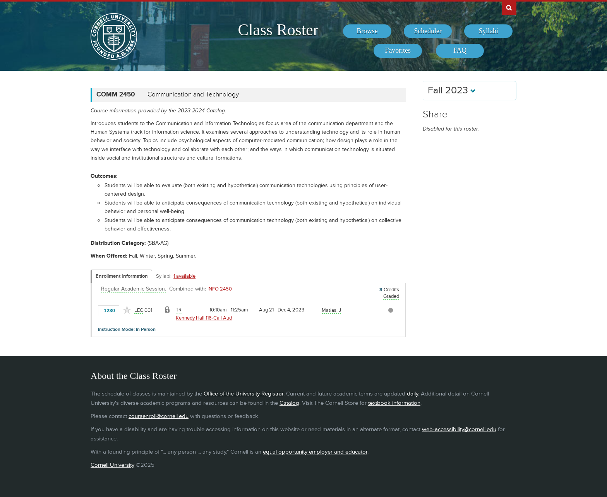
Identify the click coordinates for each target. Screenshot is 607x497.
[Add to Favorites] (127, 310)
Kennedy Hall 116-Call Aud (204, 318)
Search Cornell (509, 7)
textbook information (394, 403)
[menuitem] (367, 31)
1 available (184, 276)
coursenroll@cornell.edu (159, 416)
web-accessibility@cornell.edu (459, 429)
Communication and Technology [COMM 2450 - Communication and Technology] (193, 94)
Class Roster (278, 30)
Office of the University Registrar (243, 393)
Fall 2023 (452, 90)
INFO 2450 (219, 289)
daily (412, 393)
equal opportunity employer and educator (315, 452)
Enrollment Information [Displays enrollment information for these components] (122, 276)
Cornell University (112, 465)
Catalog (289, 403)
